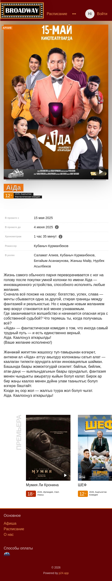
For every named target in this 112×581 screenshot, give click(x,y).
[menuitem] (57, 14)
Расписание (57, 14)
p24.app (64, 573)
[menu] (61, 14)
